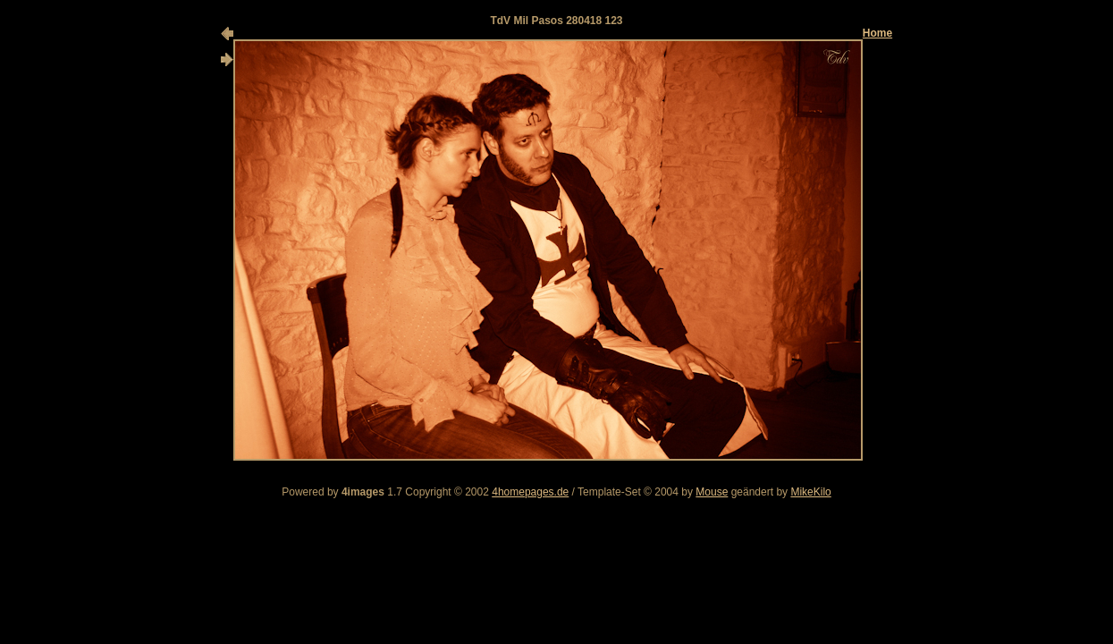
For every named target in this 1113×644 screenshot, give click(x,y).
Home (877, 33)
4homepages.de (530, 492)
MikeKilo (810, 492)
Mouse (712, 492)
